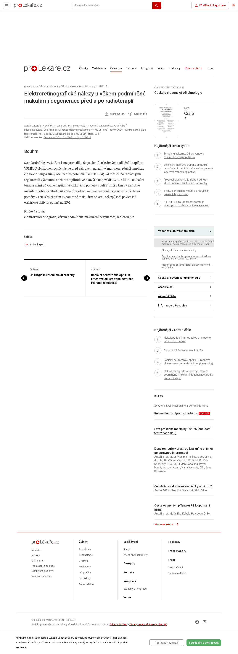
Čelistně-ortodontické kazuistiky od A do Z (183, 486)
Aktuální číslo (167, 296)
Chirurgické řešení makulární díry (52, 275)
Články (83, 68)
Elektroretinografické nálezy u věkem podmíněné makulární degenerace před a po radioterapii (188, 242)
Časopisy (116, 68)
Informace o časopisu (172, 305)
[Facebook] (197, 622)
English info (137, 114)
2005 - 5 (103, 86)
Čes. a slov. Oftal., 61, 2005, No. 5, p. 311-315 (67, 137)
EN (233, 5)
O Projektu (38, 561)
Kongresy (147, 68)
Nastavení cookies (42, 576)
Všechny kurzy (166, 524)
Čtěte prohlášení (118, 624)
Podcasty (174, 68)
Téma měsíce (86, 584)
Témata (131, 68)
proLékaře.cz (21, 7)
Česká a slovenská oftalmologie (79, 86)
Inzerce (36, 555)
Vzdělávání (99, 68)
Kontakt (36, 550)
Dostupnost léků (177, 573)
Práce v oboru (193, 68)
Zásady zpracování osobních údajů (148, 624)
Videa (160, 68)
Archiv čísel (165, 287)
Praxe (210, 68)
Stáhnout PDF (114, 114)
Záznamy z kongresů (135, 589)
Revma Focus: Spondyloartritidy (176, 413)
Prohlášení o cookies (43, 566)
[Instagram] (204, 622)
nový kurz (204, 413)
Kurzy (126, 549)
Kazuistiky (84, 578)
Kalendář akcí (175, 567)
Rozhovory (85, 567)
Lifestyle (84, 561)
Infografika (85, 573)
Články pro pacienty (43, 571)
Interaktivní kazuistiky (135, 555)
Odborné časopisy (50, 86)
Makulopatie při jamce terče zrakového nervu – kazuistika (187, 266)
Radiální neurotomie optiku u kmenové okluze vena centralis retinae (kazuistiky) (112, 279)
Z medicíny (85, 549)
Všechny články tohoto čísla (176, 231)
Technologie (86, 555)
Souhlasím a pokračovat (204, 642)
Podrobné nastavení (166, 642)
